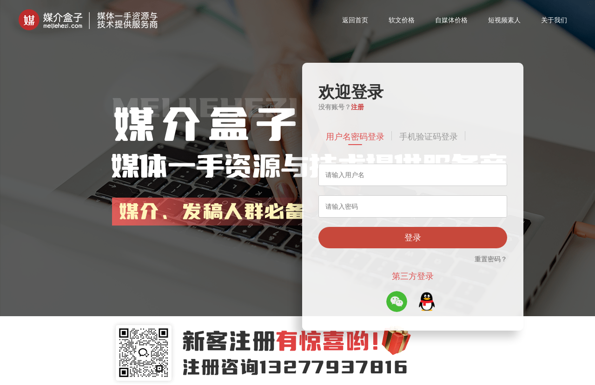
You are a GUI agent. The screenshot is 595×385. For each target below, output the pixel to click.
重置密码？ (491, 259)
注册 (357, 107)
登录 (412, 237)
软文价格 (402, 20)
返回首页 (355, 20)
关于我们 (554, 20)
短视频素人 (504, 20)
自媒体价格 (451, 20)
